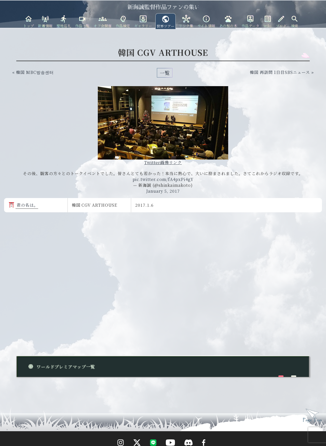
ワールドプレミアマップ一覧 (60, 366)
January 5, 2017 (163, 191)
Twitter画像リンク (163, 162)
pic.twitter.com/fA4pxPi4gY (163, 179)
